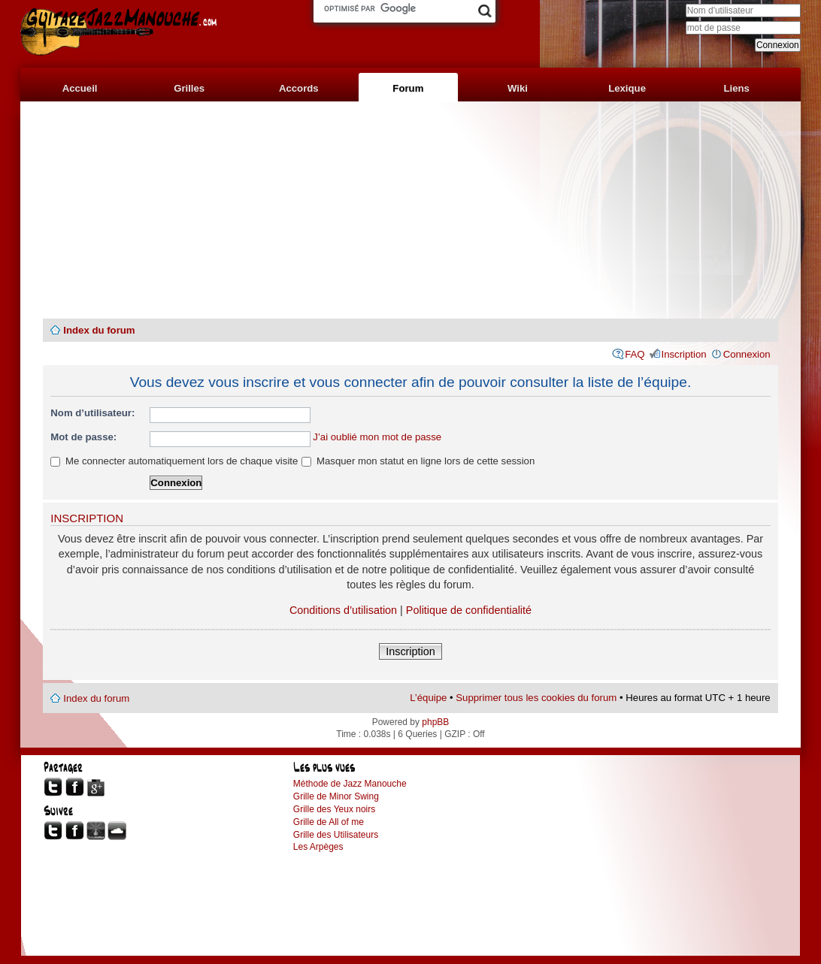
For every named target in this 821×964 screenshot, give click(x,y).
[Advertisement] (410, 210)
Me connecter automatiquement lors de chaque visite (174, 461)
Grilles (189, 88)
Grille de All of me (328, 822)
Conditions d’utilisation (343, 610)
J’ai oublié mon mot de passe (377, 437)
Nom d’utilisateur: (92, 413)
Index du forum (99, 330)
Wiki (517, 88)
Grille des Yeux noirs (334, 809)
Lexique (627, 88)
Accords (299, 88)
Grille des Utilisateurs (335, 835)
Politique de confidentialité (469, 610)
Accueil (80, 88)
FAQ (634, 354)
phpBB (435, 722)
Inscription (684, 354)
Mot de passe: (83, 437)
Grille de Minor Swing (336, 796)
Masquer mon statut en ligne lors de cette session (418, 461)
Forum (407, 88)
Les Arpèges (318, 847)
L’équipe (428, 697)
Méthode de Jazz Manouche (350, 783)
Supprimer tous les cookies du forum (536, 697)
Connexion (747, 354)
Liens (736, 88)
